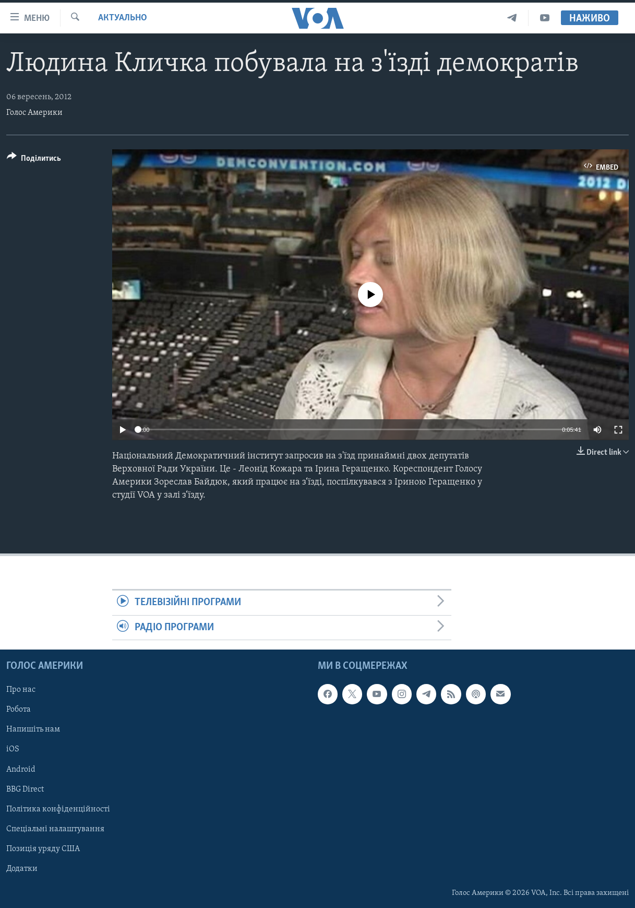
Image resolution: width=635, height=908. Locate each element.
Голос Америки (34, 113)
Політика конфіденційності (58, 809)
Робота (18, 709)
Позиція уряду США (43, 849)
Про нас (20, 690)
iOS (12, 749)
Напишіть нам (33, 729)
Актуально (122, 18)
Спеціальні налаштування (55, 829)
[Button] (34, 160)
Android (20, 769)
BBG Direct (25, 789)
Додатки (22, 869)
